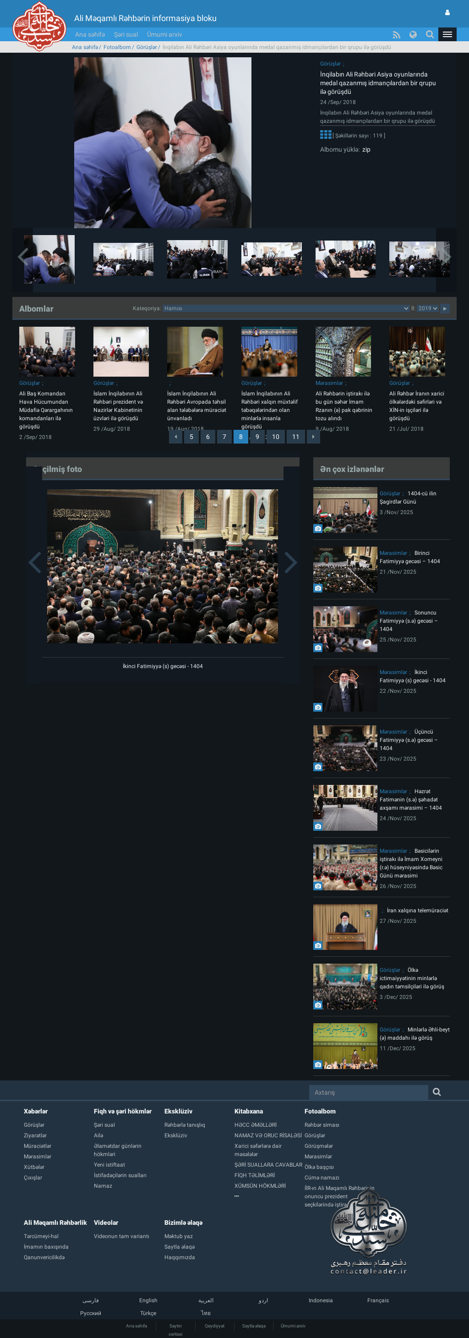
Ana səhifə (90, 34)
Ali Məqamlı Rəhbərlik (55, 1222)
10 (275, 436)
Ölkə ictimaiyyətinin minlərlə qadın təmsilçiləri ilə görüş (412, 978)
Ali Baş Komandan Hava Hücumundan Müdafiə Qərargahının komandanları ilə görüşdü (46, 410)
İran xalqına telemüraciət (417, 910)
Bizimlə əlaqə (183, 1222)
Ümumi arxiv (164, 34)
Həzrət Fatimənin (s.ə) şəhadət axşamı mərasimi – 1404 (411, 799)
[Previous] (175, 437)
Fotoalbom (117, 47)
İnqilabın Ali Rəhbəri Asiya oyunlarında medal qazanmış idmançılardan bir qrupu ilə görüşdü (378, 83)
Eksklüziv (178, 1111)
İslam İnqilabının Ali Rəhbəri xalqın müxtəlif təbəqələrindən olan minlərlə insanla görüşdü (269, 410)
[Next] (313, 437)
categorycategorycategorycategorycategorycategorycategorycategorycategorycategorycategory (286, 308)
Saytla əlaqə (254, 1325)
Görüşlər (146, 47)
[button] (447, 34)
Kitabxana (248, 1111)
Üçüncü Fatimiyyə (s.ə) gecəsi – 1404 (409, 740)
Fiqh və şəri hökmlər (123, 1111)
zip (365, 149)
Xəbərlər (36, 1111)
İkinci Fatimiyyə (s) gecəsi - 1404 (163, 666)
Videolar (106, 1222)
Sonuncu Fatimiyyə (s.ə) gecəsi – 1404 (409, 620)
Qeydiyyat (214, 1325)
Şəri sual (126, 34)
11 (296, 436)
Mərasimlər (329, 383)
